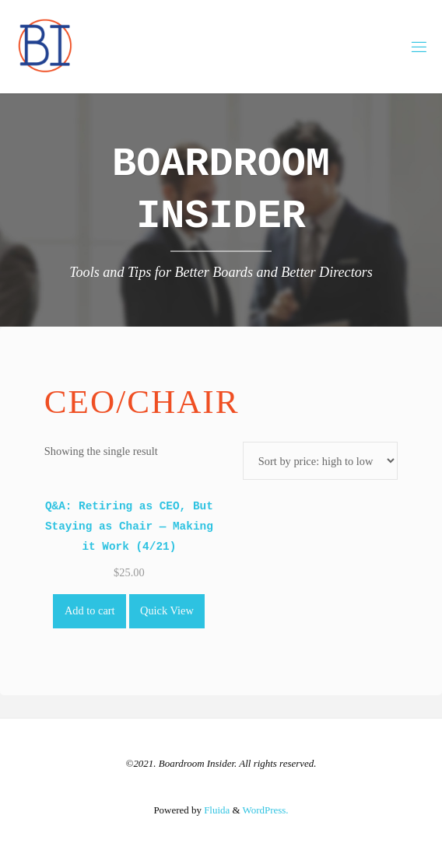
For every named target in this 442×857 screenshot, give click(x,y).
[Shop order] (320, 461)
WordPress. (266, 810)
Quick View (167, 610)
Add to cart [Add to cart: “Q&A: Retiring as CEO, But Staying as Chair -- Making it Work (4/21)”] (90, 610)
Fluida (216, 810)
